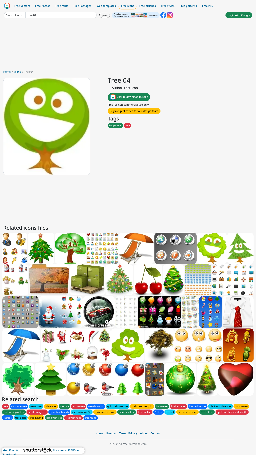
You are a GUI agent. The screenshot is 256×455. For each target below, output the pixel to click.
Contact (155, 433)
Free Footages (82, 6)
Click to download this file (129, 97)
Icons (17, 72)
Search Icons (14, 15)
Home (7, 72)
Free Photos (42, 6)
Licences (111, 433)
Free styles (168, 6)
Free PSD (207, 6)
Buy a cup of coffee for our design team (134, 111)
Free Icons (127, 6)
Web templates (106, 6)
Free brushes (147, 6)
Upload (104, 15)
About (144, 433)
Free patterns (188, 6)
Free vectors (22, 6)
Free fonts (62, 6)
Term (122, 433)
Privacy (132, 433)
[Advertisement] (128, 45)
